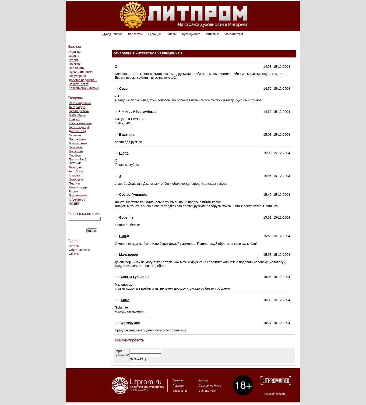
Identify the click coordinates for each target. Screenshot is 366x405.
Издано (74, 55)
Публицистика (191, 34)
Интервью (212, 34)
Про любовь (77, 139)
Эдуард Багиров (111, 34)
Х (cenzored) (77, 199)
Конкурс (74, 119)
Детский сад (77, 131)
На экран (75, 64)
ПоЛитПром (77, 115)
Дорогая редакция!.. (83, 80)
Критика (74, 175)
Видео (73, 191)
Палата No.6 (77, 159)
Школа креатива (80, 123)
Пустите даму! (79, 127)
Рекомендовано (80, 103)
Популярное (77, 76)
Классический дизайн (84, 88)
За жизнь (75, 135)
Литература (77, 107)
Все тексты (135, 34)
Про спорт (76, 151)
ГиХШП (74, 203)
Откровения (180, 390)
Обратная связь (80, 250)
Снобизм (75, 155)
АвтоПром (76, 171)
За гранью (76, 147)
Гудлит (73, 60)
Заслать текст (234, 34)
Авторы (171, 34)
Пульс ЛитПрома (81, 72)
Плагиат (74, 183)
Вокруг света (78, 143)
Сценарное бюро (210, 385)
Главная (178, 380)
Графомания (78, 195)
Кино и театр (78, 187)
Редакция (154, 34)
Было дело (76, 167)
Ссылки (74, 254)
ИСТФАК (75, 163)
